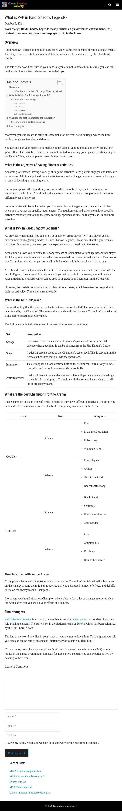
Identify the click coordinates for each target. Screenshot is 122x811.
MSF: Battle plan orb (21, 787)
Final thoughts (16, 126)
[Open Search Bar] (110, 5)
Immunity (23, 110)
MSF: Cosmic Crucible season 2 (27, 776)
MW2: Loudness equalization (25, 771)
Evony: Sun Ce (18, 781)
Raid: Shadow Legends (18, 619)
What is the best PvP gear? (26, 99)
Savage (22, 103)
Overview (14, 87)
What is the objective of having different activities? (38, 91)
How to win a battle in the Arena (29, 122)
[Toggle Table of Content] (58, 82)
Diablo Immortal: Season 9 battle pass (30, 792)
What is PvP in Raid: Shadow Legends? (29, 95)
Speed (21, 106)
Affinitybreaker (25, 114)
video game (79, 619)
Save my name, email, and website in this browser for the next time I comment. (53, 742)
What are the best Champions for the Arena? (32, 117)
